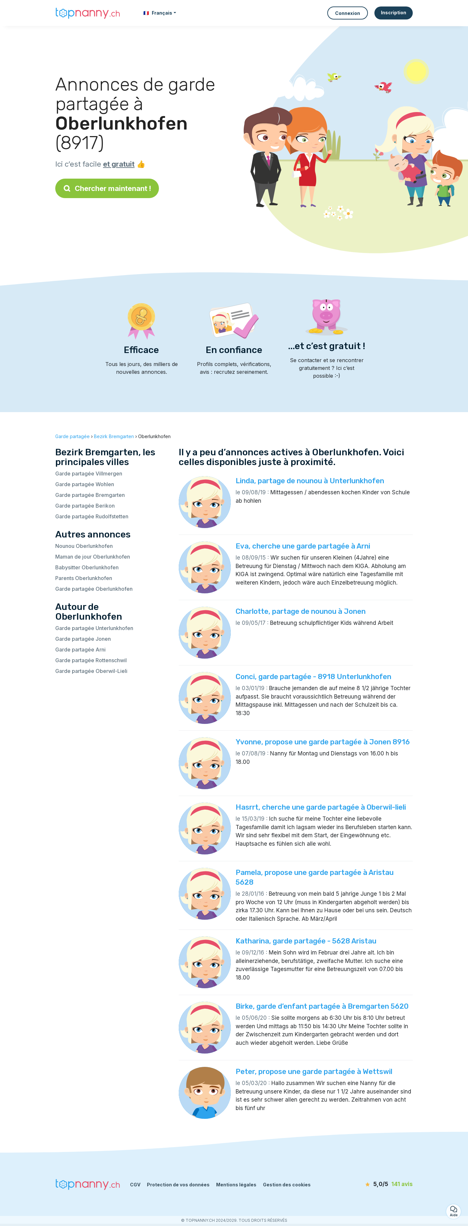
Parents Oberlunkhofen (83, 578)
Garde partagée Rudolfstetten (91, 516)
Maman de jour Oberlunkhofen (92, 556)
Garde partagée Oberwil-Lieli (91, 671)
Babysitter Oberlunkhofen (87, 567)
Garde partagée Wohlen (84, 484)
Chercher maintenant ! (107, 188)
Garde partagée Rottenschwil (91, 660)
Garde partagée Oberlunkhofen (94, 589)
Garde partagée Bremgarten (90, 495)
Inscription (393, 12)
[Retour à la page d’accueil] (87, 13)
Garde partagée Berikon (85, 505)
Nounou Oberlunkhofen (84, 546)
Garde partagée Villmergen (88, 473)
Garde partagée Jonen (83, 639)
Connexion (347, 13)
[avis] (375, 1184)
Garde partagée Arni (80, 649)
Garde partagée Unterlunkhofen (94, 628)
